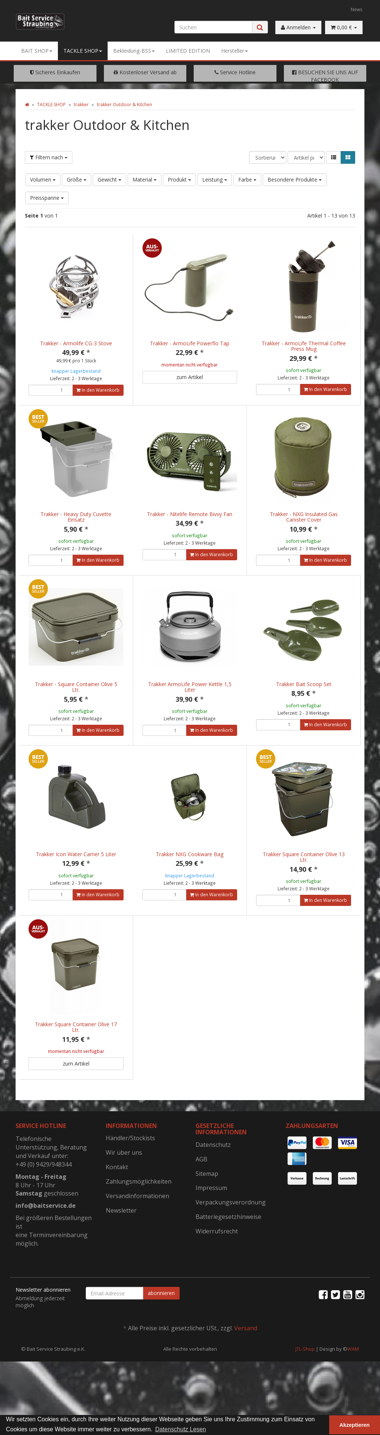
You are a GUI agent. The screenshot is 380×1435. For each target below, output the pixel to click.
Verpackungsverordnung (231, 1233)
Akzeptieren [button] (355, 1425)
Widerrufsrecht (217, 1262)
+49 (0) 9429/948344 (44, 1195)
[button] (333, 157)
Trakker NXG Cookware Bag (189, 869)
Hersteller (234, 50)
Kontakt (117, 1198)
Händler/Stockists (130, 1169)
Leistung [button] (214, 179)
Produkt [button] (179, 179)
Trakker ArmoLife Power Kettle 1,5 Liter (190, 694)
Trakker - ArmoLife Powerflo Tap (189, 343)
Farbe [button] (247, 179)
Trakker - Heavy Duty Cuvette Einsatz (75, 517)
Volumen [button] (43, 179)
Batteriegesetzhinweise (228, 1248)
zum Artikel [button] (189, 377)
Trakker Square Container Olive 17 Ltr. (76, 1050)
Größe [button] (76, 179)
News (357, 9)
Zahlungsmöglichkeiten (138, 1213)
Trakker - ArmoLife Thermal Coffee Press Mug (304, 346)
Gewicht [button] (109, 179)
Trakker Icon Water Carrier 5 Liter (76, 869)
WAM (353, 1380)
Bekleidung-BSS (134, 50)
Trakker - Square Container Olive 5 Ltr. (76, 694)
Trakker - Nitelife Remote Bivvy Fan (189, 514)
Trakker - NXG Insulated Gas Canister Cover (304, 517)
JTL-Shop (305, 1380)
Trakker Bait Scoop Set (303, 691)
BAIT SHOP (36, 50)
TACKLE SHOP (82, 50)
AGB (201, 1190)
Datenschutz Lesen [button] (180, 1429)
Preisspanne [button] (47, 197)
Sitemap (207, 1205)
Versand (245, 1359)
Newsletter (121, 1241)
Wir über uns (124, 1184)
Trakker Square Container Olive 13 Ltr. (304, 872)
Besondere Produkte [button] (295, 179)
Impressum (211, 1219)
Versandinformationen (137, 1227)
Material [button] (144, 179)
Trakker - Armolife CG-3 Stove (76, 343)
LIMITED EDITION (188, 50)
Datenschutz (213, 1176)
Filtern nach (49, 157)
